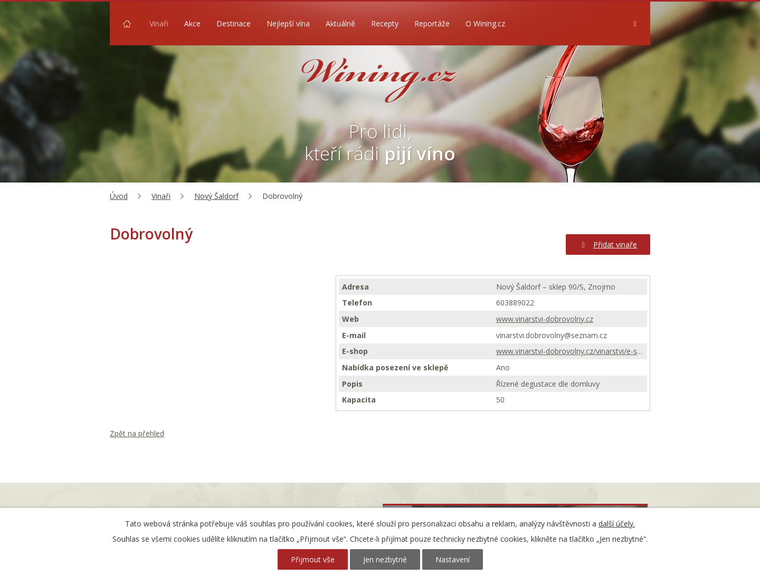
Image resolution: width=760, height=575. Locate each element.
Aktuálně (340, 23)
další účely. (616, 524)
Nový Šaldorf (216, 196)
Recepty (384, 23)
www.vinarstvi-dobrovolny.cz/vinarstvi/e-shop (570, 351)
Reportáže (432, 23)
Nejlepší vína (288, 23)
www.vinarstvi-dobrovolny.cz (544, 319)
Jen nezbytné (385, 559)
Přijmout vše (313, 559)
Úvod (127, 23)
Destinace (233, 23)
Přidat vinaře (608, 244)
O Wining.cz (485, 23)
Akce (192, 23)
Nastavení (452, 559)
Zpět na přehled (137, 433)
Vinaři (158, 23)
